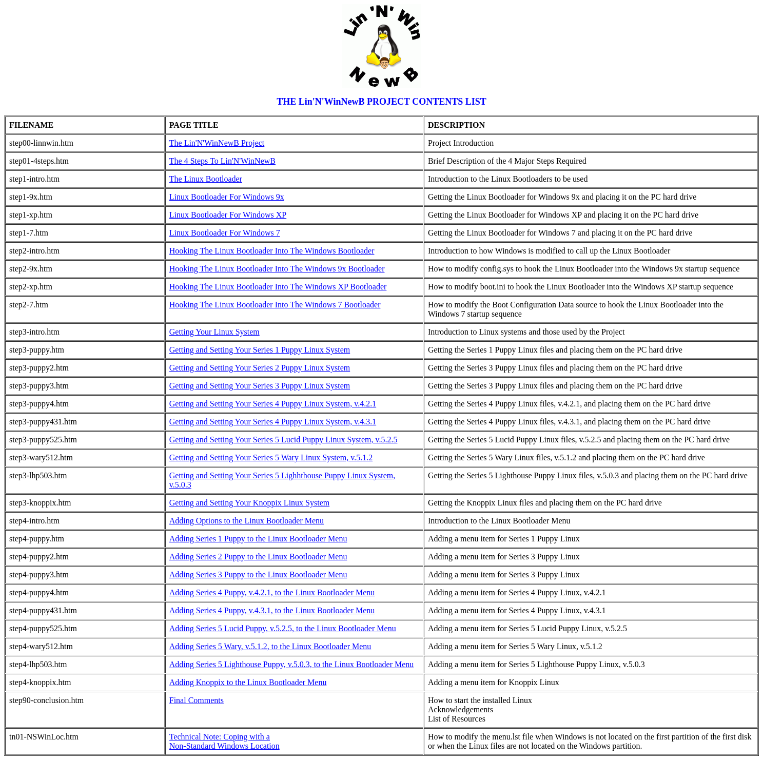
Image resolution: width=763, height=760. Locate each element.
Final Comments (196, 700)
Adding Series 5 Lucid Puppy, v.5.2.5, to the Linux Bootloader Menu (282, 628)
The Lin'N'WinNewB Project (217, 143)
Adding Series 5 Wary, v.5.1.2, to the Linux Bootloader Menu (270, 646)
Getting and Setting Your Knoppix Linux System (249, 502)
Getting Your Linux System (214, 331)
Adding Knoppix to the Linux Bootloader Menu (248, 682)
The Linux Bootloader (205, 178)
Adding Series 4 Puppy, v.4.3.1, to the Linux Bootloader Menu (272, 610)
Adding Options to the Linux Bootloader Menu (246, 520)
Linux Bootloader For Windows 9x (226, 196)
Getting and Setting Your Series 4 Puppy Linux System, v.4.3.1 (272, 421)
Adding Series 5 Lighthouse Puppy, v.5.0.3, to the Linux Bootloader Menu (291, 664)
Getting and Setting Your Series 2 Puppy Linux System (259, 367)
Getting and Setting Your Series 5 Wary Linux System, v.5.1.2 (271, 457)
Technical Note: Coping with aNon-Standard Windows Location (224, 741)
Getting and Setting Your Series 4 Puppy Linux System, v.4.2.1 (272, 403)
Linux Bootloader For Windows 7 (224, 232)
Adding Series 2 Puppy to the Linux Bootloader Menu (258, 556)
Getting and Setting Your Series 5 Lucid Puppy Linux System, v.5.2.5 (283, 439)
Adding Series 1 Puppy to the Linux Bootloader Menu (258, 538)
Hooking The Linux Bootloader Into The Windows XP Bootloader (278, 286)
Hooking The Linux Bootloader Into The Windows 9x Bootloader (277, 268)
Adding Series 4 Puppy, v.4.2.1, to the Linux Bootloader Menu (272, 592)
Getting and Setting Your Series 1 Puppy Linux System (259, 349)
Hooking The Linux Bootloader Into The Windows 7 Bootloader (275, 304)
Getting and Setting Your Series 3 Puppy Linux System (259, 385)
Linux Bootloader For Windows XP (227, 214)
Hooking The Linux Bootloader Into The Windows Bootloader (272, 250)
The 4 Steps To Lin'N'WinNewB (222, 161)
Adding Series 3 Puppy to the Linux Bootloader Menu (258, 574)
